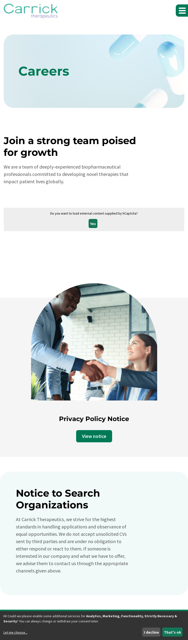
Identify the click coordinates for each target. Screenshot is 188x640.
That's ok (172, 632)
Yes (93, 223)
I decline (151, 632)
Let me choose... (15, 632)
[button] (182, 10)
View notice (94, 436)
